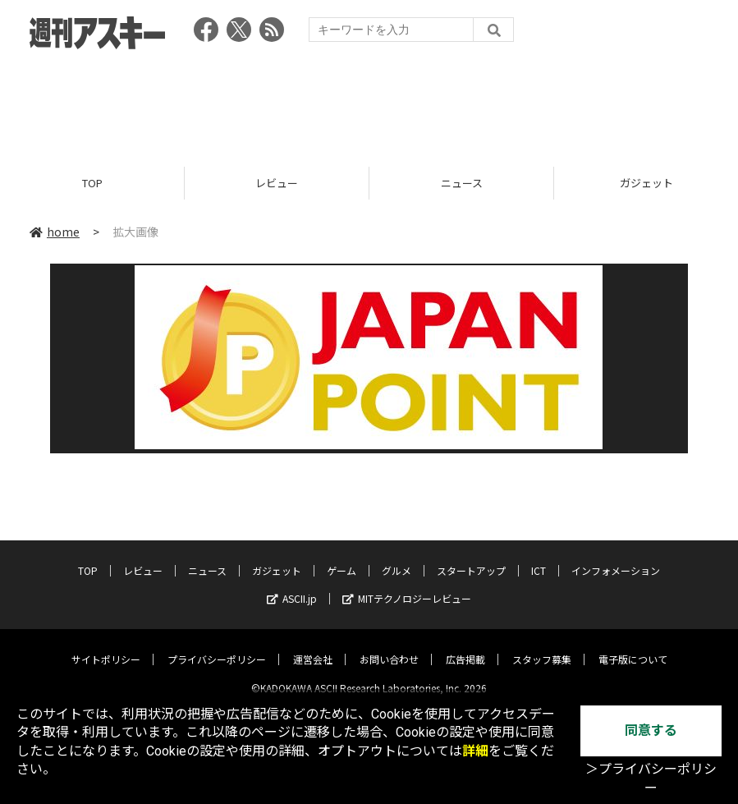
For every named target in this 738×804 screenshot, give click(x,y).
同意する (651, 730)
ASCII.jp (292, 585)
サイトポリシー (105, 646)
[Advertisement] (369, 103)
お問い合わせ (389, 646)
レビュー (276, 183)
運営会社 (312, 646)
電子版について (632, 646)
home (55, 231)
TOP (92, 183)
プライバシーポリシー (216, 646)
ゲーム (341, 557)
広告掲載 (465, 646)
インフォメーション (615, 557)
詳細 (475, 751)
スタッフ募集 (541, 646)
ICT (538, 557)
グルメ (396, 557)
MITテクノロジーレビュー (406, 585)
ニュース (462, 183)
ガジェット (276, 557)
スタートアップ (471, 557)
